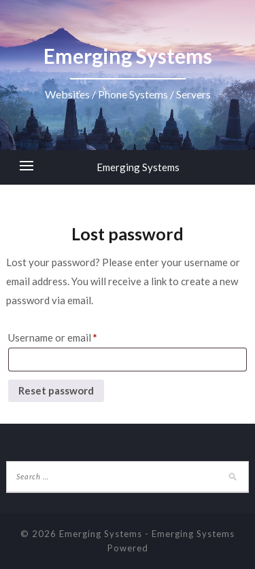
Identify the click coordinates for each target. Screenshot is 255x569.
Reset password (56, 390)
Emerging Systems (138, 167)
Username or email (52, 337)
